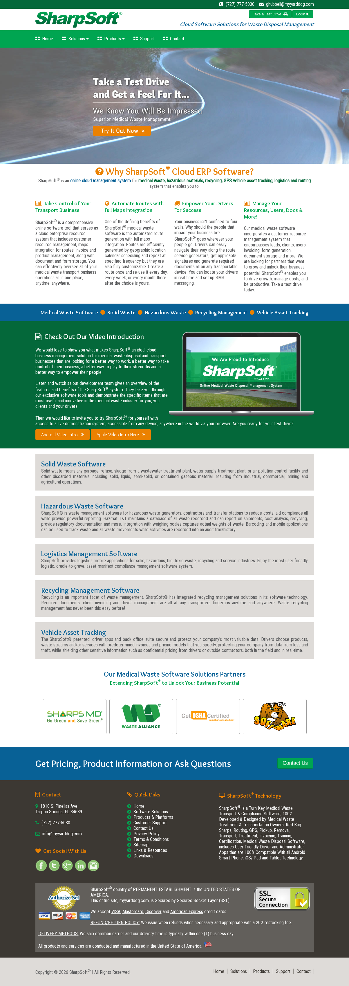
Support (144, 39)
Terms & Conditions (151, 839)
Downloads (143, 856)
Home (44, 39)
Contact (173, 39)
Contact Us (143, 828)
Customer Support (150, 822)
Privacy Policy (146, 834)
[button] (302, 14)
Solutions (75, 39)
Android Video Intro (62, 434)
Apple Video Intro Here (121, 434)
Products (111, 39)
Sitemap (141, 845)
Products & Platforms (153, 817)
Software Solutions (150, 811)
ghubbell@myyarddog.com (290, 4)
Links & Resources (150, 850)
